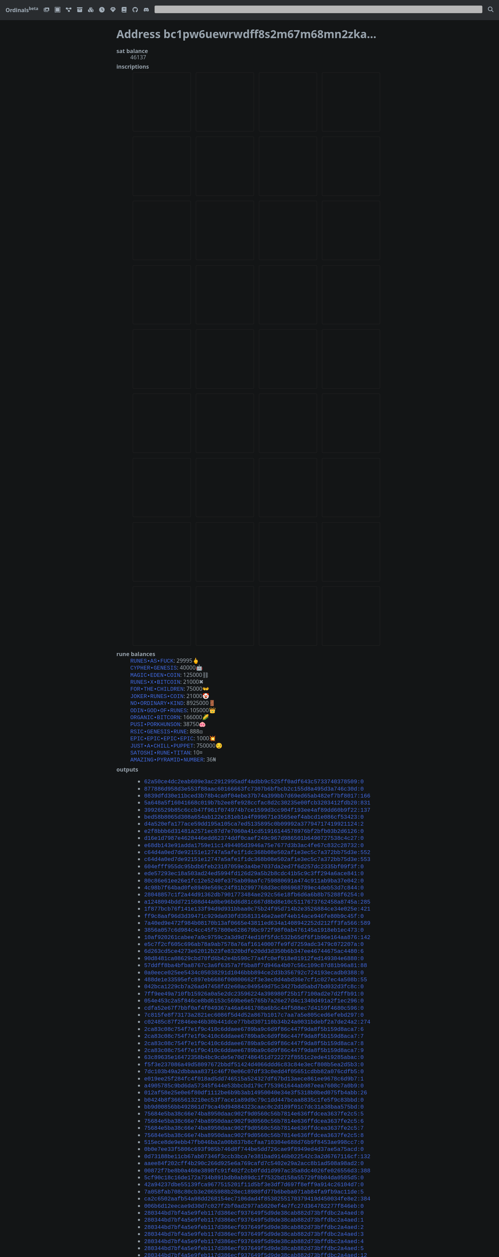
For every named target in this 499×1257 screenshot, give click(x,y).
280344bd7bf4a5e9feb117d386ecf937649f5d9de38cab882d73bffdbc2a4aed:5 (254, 1192)
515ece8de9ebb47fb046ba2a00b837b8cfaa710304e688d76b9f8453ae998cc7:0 (254, 1096)
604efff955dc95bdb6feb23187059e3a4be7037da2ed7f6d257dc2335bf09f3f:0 (254, 847)
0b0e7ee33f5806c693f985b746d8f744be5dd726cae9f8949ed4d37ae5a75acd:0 (254, 1102)
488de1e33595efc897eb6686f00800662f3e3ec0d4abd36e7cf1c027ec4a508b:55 (255, 949)
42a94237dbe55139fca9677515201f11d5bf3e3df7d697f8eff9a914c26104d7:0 (254, 1134)
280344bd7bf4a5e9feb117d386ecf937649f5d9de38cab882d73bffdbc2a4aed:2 (254, 1173)
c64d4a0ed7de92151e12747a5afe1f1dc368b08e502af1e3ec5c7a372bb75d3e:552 (257, 834)
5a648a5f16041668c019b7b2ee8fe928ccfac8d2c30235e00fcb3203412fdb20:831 (257, 790)
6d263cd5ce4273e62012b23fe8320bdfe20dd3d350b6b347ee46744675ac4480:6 (254, 924)
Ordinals (22, 10)
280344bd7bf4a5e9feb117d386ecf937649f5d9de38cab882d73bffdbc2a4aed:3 (254, 1179)
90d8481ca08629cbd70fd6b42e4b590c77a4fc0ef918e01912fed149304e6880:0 (254, 930)
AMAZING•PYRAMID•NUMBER (166, 750)
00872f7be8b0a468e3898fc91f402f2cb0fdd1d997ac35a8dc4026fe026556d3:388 (257, 1122)
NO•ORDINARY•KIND (157, 699)
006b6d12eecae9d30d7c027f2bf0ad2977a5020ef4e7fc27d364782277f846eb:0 (254, 1153)
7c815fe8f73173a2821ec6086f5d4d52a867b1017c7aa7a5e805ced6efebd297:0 (254, 981)
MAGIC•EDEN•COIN (155, 673)
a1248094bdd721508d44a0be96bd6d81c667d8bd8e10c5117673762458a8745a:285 (257, 879)
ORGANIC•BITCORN (155, 711)
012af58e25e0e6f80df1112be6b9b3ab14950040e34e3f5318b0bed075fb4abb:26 (255, 1051)
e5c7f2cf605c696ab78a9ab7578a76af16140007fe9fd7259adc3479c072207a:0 (254, 917)
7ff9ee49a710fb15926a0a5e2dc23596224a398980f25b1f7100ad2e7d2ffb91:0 (254, 962)
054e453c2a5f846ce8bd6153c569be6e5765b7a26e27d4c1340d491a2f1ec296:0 (254, 968)
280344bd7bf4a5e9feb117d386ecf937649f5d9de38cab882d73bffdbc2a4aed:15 (255, 1217)
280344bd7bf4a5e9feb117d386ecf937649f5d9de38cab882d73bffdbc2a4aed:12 (255, 1198)
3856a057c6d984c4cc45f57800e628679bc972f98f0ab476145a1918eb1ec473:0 (254, 905)
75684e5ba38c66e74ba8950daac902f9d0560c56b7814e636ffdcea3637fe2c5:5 (254, 1070)
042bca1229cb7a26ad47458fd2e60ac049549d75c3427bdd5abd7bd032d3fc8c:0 (254, 955)
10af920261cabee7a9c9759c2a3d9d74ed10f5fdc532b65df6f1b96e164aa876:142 (257, 911)
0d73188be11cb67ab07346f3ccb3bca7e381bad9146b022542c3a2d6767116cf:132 (257, 1109)
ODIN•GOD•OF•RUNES (158, 705)
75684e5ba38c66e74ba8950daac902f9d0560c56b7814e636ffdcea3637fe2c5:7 (254, 1083)
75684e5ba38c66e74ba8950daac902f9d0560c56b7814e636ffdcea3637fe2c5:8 (254, 1090)
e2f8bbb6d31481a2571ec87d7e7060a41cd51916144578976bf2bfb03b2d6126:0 (254, 815)
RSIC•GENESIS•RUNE (158, 724)
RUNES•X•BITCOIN (155, 679)
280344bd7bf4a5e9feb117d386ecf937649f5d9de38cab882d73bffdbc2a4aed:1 (254, 1166)
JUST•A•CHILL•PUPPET (161, 737)
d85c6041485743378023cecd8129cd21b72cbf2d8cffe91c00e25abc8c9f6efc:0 (254, 1243)
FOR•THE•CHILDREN (157, 686)
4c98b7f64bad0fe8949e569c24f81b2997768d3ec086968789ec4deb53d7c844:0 (254, 866)
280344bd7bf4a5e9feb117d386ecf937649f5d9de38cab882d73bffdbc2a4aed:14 (255, 1211)
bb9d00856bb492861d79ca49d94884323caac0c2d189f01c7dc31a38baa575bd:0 (254, 1064)
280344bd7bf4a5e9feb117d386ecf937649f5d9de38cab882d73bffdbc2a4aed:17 (255, 1230)
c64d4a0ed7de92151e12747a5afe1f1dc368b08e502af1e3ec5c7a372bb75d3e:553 (257, 841)
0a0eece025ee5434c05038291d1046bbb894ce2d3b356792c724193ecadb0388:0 (254, 943)
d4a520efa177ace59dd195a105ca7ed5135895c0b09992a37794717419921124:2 (254, 809)
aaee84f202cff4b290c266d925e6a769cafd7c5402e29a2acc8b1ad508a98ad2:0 (254, 1115)
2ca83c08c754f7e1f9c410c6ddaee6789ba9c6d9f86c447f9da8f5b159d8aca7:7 (254, 1000)
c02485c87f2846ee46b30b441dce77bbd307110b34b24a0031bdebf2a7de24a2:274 (257, 987)
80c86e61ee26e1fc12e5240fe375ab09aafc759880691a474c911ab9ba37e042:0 (254, 860)
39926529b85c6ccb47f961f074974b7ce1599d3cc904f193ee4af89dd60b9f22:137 (257, 796)
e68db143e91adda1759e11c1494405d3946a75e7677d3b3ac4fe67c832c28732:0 (254, 828)
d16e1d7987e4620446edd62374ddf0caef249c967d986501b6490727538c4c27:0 (254, 822)
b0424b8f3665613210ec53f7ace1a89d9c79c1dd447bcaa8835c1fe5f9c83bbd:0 (254, 1058)
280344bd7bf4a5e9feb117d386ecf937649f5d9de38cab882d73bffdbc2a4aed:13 (255, 1204)
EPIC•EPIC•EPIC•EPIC (161, 730)
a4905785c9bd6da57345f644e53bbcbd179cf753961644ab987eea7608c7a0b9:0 (254, 1045)
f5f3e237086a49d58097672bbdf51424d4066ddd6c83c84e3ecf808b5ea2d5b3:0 (254, 1026)
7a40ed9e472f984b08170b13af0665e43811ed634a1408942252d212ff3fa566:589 (257, 898)
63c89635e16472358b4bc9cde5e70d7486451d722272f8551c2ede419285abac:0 (254, 1019)
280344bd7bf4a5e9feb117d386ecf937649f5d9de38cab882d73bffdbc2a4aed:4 (254, 1185)
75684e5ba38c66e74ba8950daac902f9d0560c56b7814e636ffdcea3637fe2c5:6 (254, 1077)
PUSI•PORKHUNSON (155, 718)
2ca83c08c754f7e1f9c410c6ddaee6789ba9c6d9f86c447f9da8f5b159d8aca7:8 (254, 1007)
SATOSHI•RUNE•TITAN (160, 743)
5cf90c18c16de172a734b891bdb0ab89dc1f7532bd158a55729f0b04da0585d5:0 (254, 1128)
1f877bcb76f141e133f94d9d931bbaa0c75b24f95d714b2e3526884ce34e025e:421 (257, 885)
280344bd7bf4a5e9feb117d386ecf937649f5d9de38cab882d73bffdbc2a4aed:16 (255, 1224)
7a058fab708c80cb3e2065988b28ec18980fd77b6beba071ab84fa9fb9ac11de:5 (254, 1141)
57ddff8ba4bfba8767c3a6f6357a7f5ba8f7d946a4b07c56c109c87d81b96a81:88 (255, 936)
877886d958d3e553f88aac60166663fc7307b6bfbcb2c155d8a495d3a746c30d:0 (254, 777)
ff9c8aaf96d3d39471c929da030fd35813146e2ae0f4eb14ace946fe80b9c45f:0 (254, 892)
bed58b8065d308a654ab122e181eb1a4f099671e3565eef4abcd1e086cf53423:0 (254, 803)
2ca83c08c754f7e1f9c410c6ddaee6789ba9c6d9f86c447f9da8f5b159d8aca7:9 (254, 1013)
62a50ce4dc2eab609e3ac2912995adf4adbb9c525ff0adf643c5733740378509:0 (254, 771)
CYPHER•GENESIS (153, 667)
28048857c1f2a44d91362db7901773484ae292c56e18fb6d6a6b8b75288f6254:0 (254, 873)
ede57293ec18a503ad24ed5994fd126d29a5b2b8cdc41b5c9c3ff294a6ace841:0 (254, 854)
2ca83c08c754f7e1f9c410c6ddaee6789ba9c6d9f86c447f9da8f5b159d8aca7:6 (254, 994)
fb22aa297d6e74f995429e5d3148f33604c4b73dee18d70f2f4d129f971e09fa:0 (254, 1236)
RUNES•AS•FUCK (152, 660)
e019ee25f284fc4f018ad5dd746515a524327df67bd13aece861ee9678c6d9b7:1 (254, 1039)
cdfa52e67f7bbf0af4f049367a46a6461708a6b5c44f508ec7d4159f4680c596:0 (254, 975)
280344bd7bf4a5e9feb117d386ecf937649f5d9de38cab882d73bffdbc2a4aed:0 (254, 1160)
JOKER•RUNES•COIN (157, 692)
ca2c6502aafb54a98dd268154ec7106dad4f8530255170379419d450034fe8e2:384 (257, 1147)
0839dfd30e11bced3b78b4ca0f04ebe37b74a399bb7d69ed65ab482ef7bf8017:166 (257, 783)
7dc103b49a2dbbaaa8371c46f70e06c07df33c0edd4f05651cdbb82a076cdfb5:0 (254, 1032)
